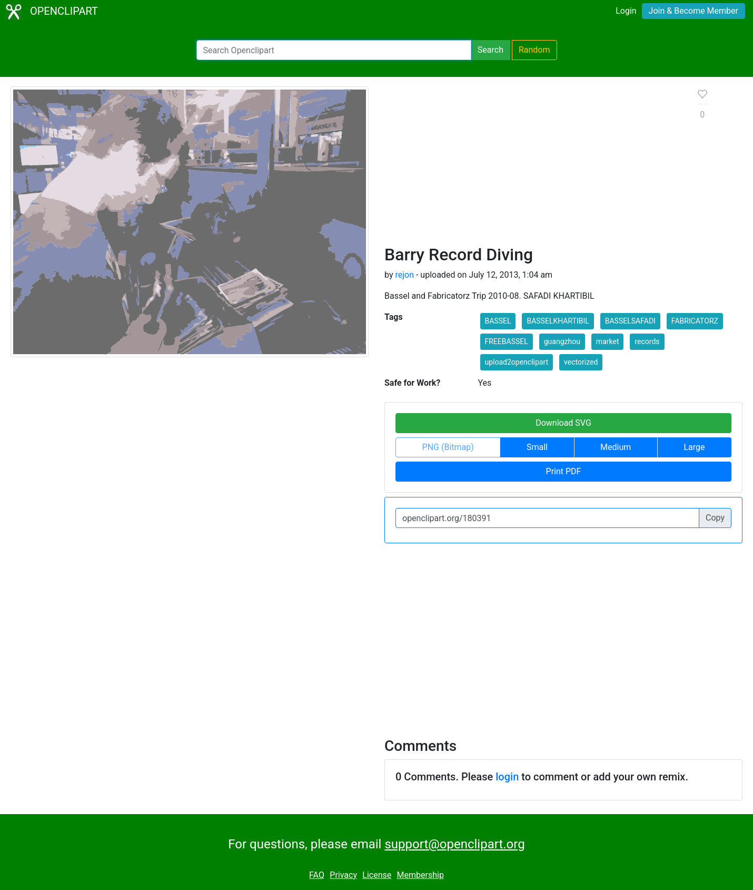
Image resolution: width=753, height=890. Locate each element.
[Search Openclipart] (333, 50)
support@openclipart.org (454, 844)
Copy (715, 518)
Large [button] (694, 447)
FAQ (316, 875)
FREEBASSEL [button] (506, 341)
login (507, 776)
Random (534, 50)
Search (490, 50)
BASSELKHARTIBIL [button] (558, 321)
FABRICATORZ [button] (694, 321)
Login (626, 11)
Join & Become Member (693, 11)
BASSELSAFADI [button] (630, 321)
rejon (404, 275)
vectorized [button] (581, 362)
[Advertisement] (532, 165)
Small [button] (537, 447)
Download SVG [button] (563, 423)
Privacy (343, 875)
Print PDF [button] (563, 471)
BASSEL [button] (498, 321)
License (376, 875)
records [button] (647, 341)
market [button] (607, 341)
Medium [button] (615, 447)
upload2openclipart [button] (517, 362)
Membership (420, 875)
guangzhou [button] (562, 341)
